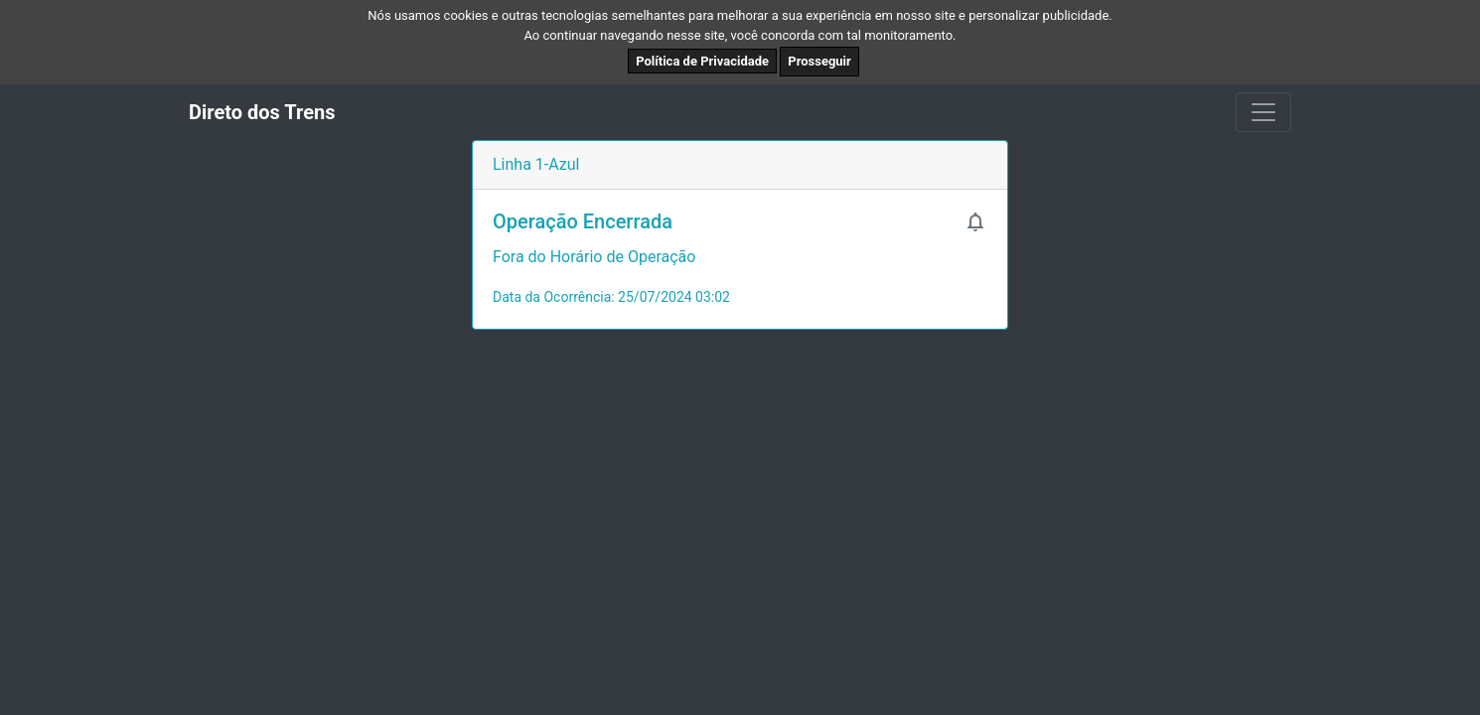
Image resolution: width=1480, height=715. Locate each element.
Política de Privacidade (702, 61)
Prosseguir (819, 61)
